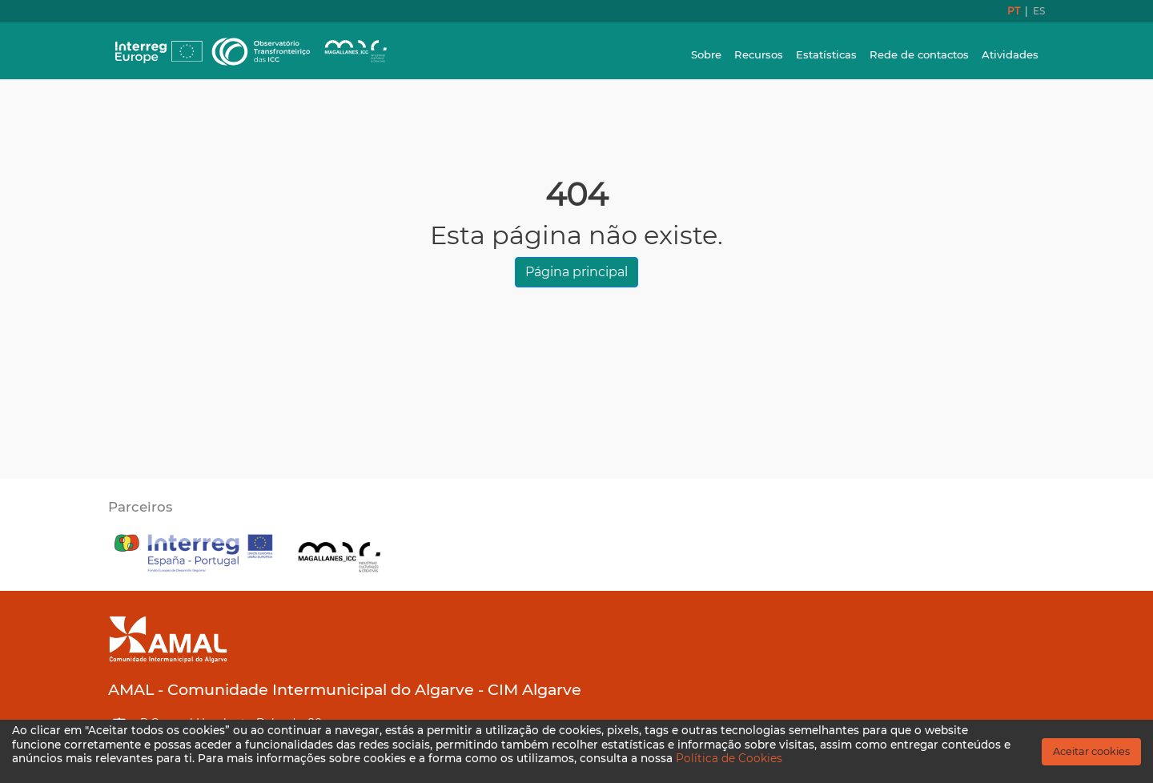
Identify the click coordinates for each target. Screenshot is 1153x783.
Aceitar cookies (1091, 751)
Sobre (706, 54)
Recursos (758, 54)
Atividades (1010, 54)
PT (1014, 11)
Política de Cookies (729, 758)
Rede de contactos (919, 54)
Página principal (576, 271)
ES (1039, 11)
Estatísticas (826, 54)
